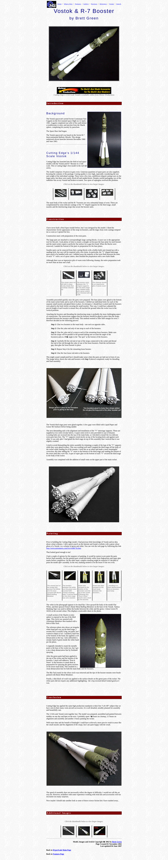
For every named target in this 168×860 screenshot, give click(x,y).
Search (118, 4)
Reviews (94, 4)
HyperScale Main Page (62, 850)
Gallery (86, 4)
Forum (111, 4)
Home (59, 4)
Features (78, 4)
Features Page (58, 854)
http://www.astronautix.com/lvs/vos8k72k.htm (63, 548)
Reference (103, 4)
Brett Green (117, 842)
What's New (68, 4)
